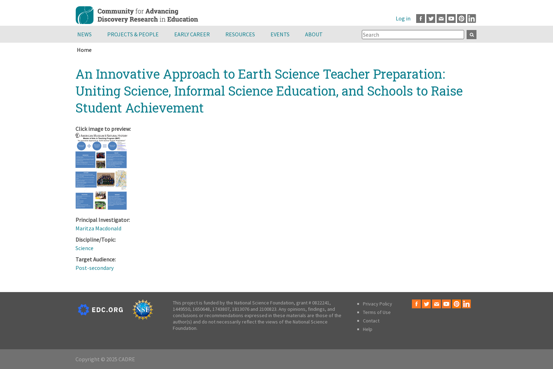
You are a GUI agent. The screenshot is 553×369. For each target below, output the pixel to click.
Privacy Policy (377, 304)
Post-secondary (94, 267)
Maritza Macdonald (98, 228)
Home (84, 49)
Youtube (451, 18)
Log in (403, 18)
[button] (101, 208)
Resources (240, 34)
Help (367, 329)
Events (280, 34)
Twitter (430, 18)
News (84, 34)
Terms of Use (377, 312)
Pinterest (461, 18)
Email (441, 18)
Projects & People (133, 34)
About (314, 34)
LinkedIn (471, 18)
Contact (371, 320)
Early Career (192, 34)
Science (84, 248)
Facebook (420, 18)
